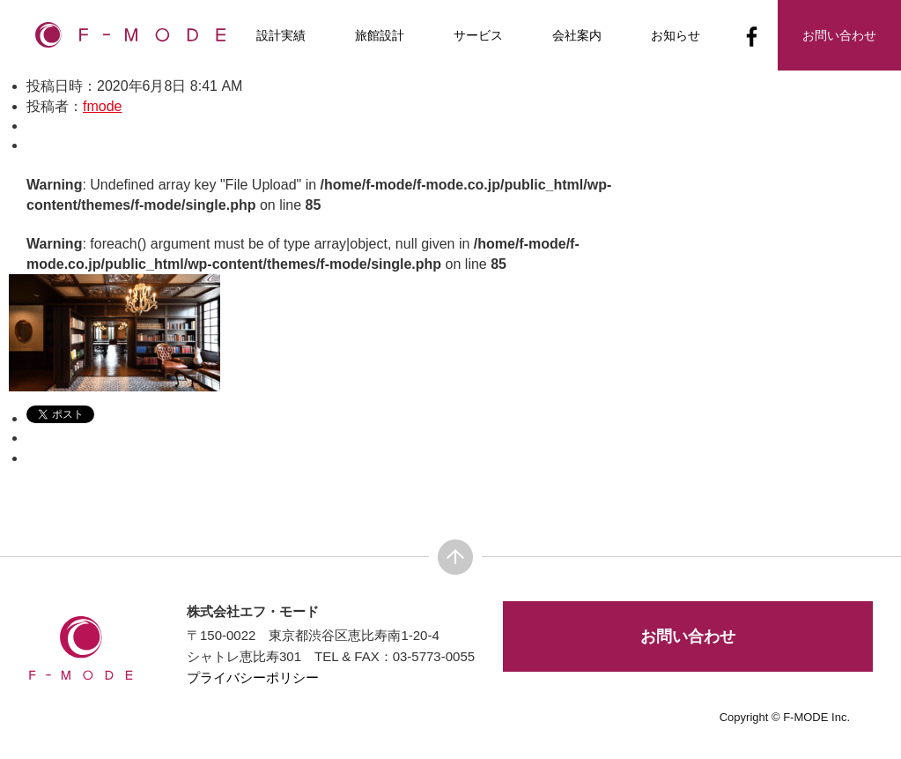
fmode (102, 106)
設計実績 (281, 35)
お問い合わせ (687, 636)
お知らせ (675, 35)
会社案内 (577, 35)
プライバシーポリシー (253, 677)
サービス (478, 35)
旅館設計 (379, 35)
